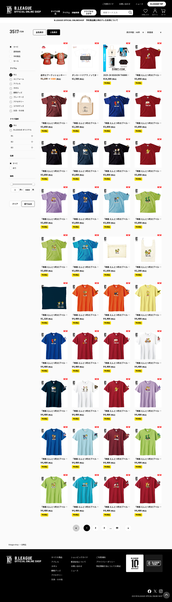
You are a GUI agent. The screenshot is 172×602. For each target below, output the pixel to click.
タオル (16, 88)
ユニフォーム (18, 79)
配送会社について (78, 561)
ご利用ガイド (108, 4)
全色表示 (39, 32)
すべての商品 (56, 557)
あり (14, 168)
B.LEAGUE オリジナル (22, 129)
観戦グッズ (17, 92)
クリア (15, 204)
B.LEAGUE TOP (156, 4)
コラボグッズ (18, 106)
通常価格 (16, 51)
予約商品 (16, 56)
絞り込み (28, 204)
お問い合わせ (124, 4)
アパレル (16, 83)
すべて (15, 47)
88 (117, 528)
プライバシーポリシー (105, 561)
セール (16, 61)
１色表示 (53, 32)
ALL (15, 74)
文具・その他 (18, 110)
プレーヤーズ (18, 97)
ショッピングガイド (79, 557)
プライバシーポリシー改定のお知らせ (86, 20)
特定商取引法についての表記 (108, 566)
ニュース (139, 4)
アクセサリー (18, 101)
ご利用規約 (101, 557)
